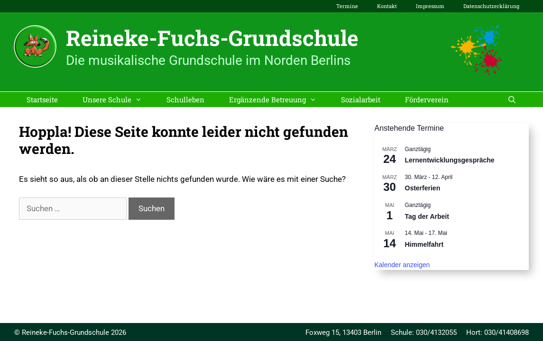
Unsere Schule (118, 99)
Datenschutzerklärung (491, 5)
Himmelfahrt (424, 244)
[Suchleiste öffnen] (512, 99)
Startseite (42, 99)
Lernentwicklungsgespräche (450, 160)
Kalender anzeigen (402, 265)
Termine (347, 5)
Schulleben (185, 99)
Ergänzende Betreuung (279, 99)
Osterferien (423, 188)
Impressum (430, 5)
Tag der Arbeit (427, 216)
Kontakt (387, 5)
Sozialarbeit (360, 99)
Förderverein (427, 99)
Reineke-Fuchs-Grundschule (212, 38)
